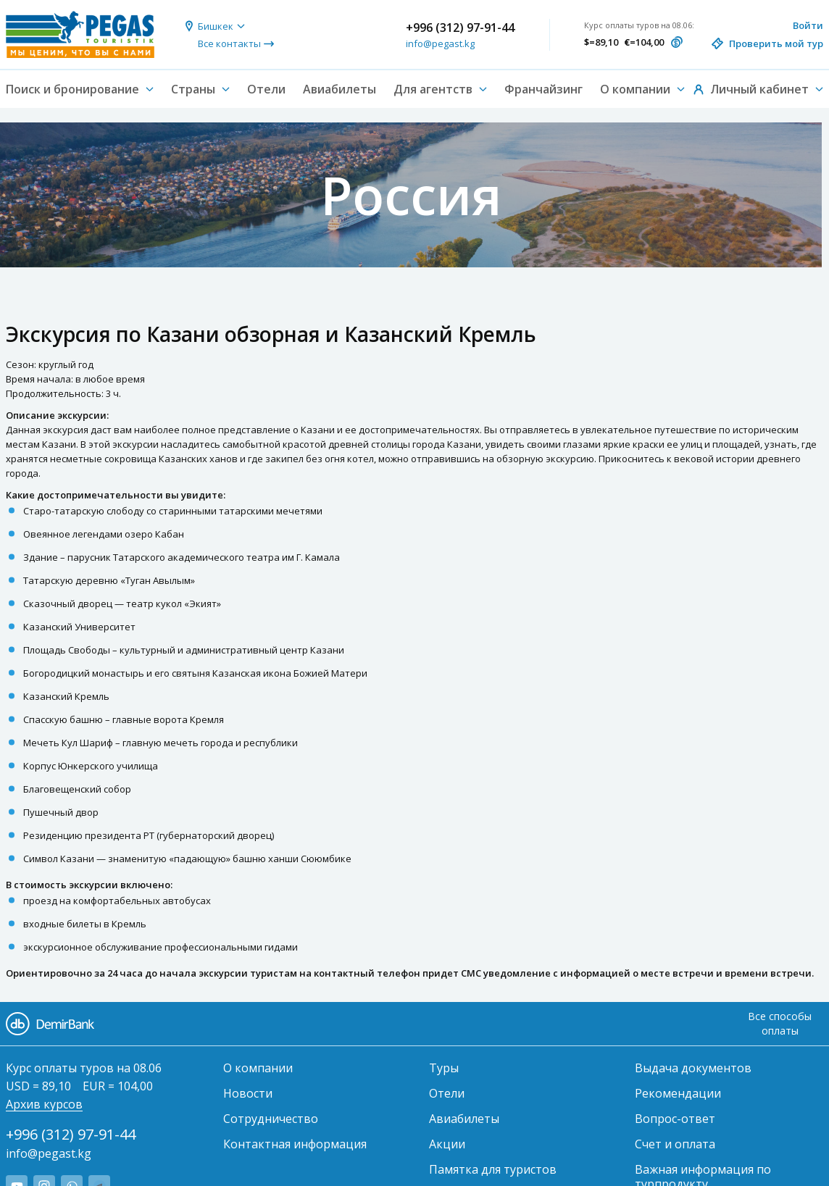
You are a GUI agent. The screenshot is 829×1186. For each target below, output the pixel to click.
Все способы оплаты (780, 1023)
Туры (444, 1068)
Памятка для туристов (493, 1169)
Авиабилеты (339, 89)
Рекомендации (678, 1093)
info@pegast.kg (440, 43)
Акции (447, 1144)
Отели (266, 89)
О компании (258, 1068)
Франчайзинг (543, 89)
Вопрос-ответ (675, 1119)
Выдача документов (693, 1068)
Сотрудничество (270, 1119)
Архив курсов (44, 1104)
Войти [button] (808, 25)
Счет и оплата (675, 1144)
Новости (247, 1093)
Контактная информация (295, 1144)
